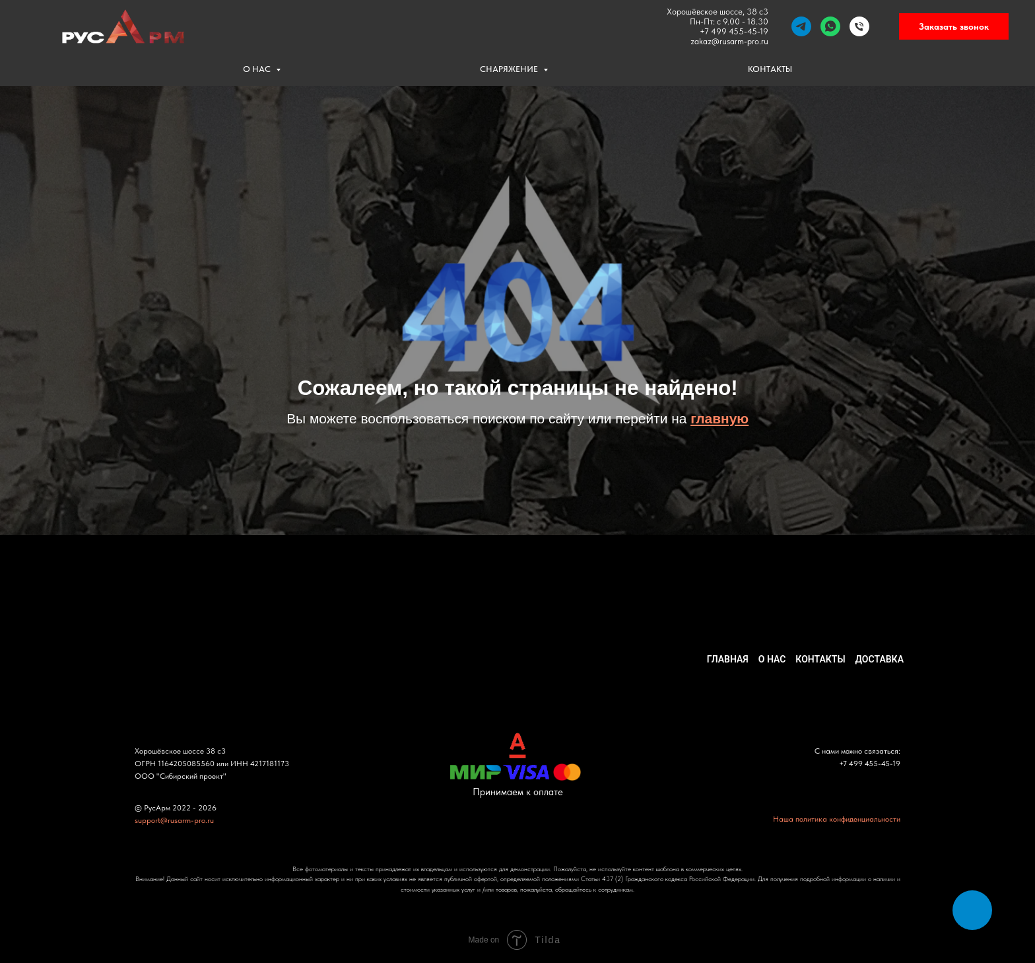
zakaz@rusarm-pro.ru (729, 41)
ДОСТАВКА (879, 659)
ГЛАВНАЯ (728, 659)
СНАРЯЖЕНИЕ (510, 69)
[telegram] (801, 26)
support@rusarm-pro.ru (174, 820)
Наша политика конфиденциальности (836, 819)
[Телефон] (859, 26)
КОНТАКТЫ (770, 69)
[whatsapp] (830, 26)
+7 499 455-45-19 (734, 31)
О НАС (258, 69)
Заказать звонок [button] (954, 26)
